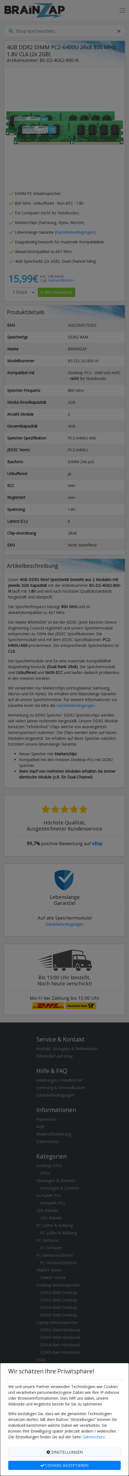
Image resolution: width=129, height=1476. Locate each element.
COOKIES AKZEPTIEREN (65, 1465)
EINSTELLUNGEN (64, 1452)
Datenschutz (93, 1436)
